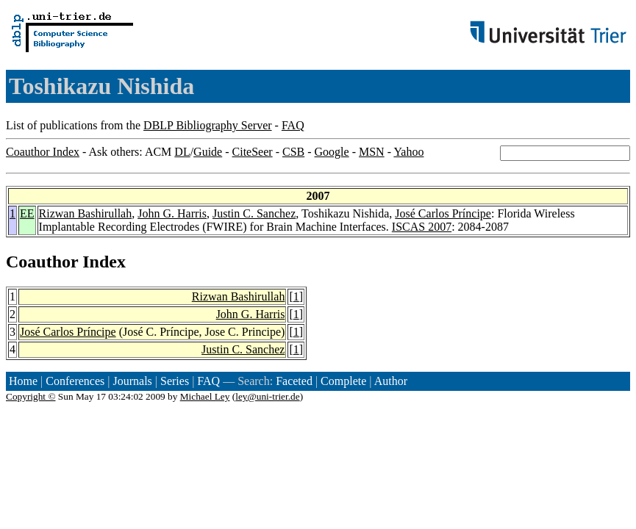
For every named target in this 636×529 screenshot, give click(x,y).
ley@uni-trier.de (267, 396)
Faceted (294, 381)
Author (390, 381)
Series (174, 381)
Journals (131, 381)
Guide (207, 151)
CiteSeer (252, 151)
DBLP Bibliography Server (207, 125)
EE (27, 213)
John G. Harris (172, 213)
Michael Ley (205, 396)
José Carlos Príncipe (443, 213)
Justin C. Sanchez (254, 213)
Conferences (75, 381)
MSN (372, 151)
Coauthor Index (42, 151)
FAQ (293, 125)
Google (332, 151)
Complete (343, 381)
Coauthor (42, 261)
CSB (293, 151)
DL (182, 151)
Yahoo (408, 151)
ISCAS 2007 (421, 226)
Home (23, 381)
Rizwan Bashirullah (85, 213)
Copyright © (31, 396)
